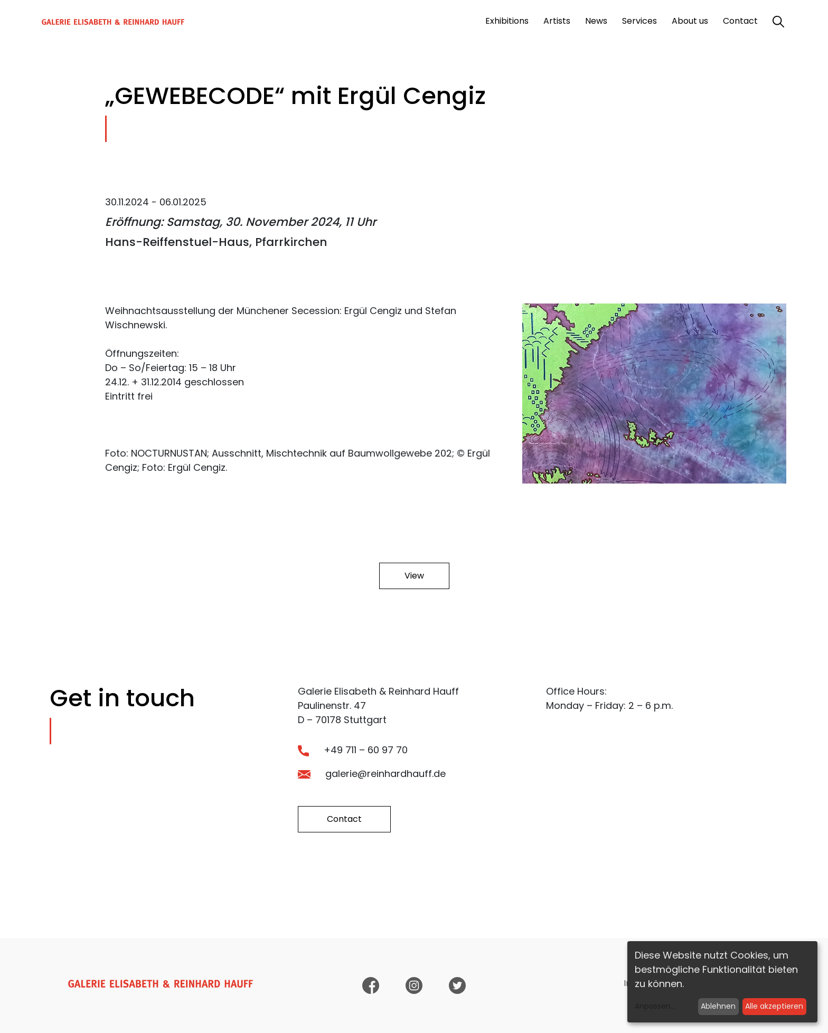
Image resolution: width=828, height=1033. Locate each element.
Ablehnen (718, 1006)
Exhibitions (507, 21)
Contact (740, 21)
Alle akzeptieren (774, 1006)
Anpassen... (655, 1006)
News (596, 21)
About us (690, 21)
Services (639, 21)
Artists (556, 21)
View (414, 576)
